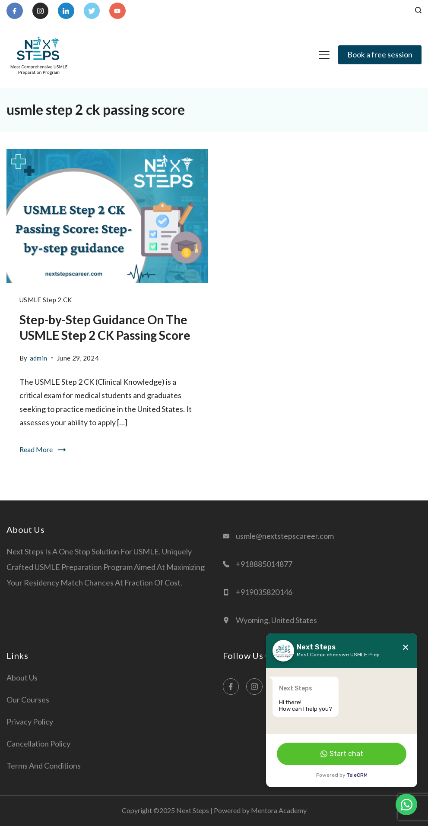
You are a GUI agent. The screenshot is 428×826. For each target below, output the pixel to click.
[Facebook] (14, 11)
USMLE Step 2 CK (45, 300)
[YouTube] (117, 11)
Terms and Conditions (43, 765)
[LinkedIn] (66, 11)
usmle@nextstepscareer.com (285, 536)
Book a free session (379, 54)
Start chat (341, 754)
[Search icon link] (416, 11)
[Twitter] (92, 11)
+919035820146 (264, 592)
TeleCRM (357, 775)
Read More (36, 449)
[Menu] (324, 54)
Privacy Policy (29, 721)
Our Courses (27, 699)
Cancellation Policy (38, 743)
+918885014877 (264, 564)
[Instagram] (40, 11)
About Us (22, 677)
